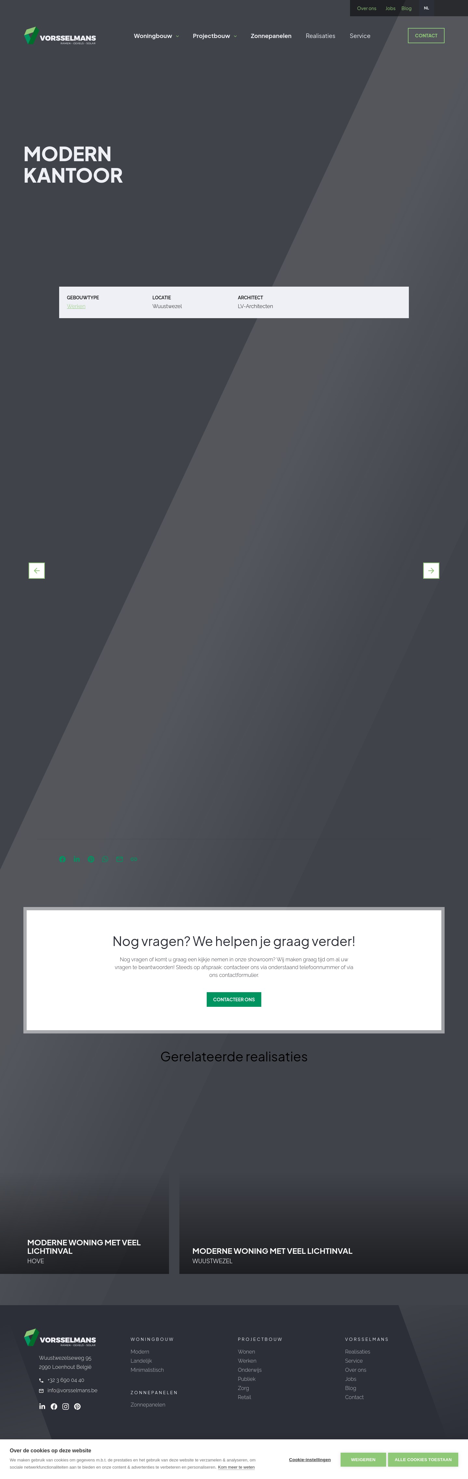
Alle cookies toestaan (423, 1459)
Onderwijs (250, 1370)
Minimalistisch (147, 1370)
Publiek (246, 1379)
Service (360, 35)
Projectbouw (211, 35)
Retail (244, 1397)
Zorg (243, 1388)
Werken (76, 306)
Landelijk (141, 1361)
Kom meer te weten (236, 1467)
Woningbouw (153, 35)
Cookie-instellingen (309, 1459)
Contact (426, 35)
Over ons (366, 8)
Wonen (246, 1352)
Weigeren (362, 1459)
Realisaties (320, 35)
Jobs (390, 8)
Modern (140, 1352)
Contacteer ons (234, 999)
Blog (406, 8)
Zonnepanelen (271, 35)
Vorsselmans (367, 1339)
